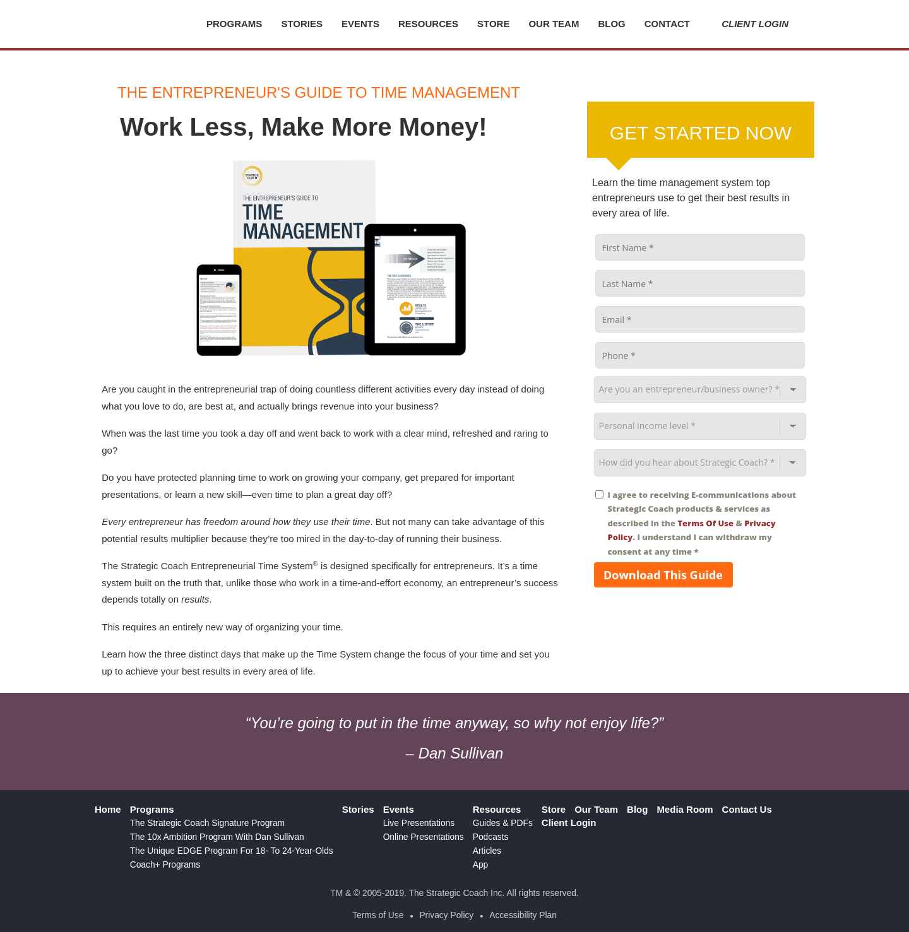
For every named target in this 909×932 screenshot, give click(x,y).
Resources (428, 23)
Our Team (553, 23)
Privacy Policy (446, 915)
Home (108, 809)
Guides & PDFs (503, 823)
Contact (667, 23)
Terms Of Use (705, 523)
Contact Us (747, 809)
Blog (611, 23)
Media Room (684, 809)
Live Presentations (419, 823)
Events (360, 23)
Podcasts (491, 837)
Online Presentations (423, 837)
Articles (487, 851)
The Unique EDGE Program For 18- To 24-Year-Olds (231, 851)
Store (493, 23)
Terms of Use (377, 915)
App (481, 865)
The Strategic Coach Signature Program (207, 823)
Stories (302, 23)
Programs (234, 23)
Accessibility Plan (523, 915)
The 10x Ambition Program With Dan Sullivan (217, 837)
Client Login (748, 23)
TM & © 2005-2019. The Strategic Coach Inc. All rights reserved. (454, 893)
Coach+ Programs (165, 865)
